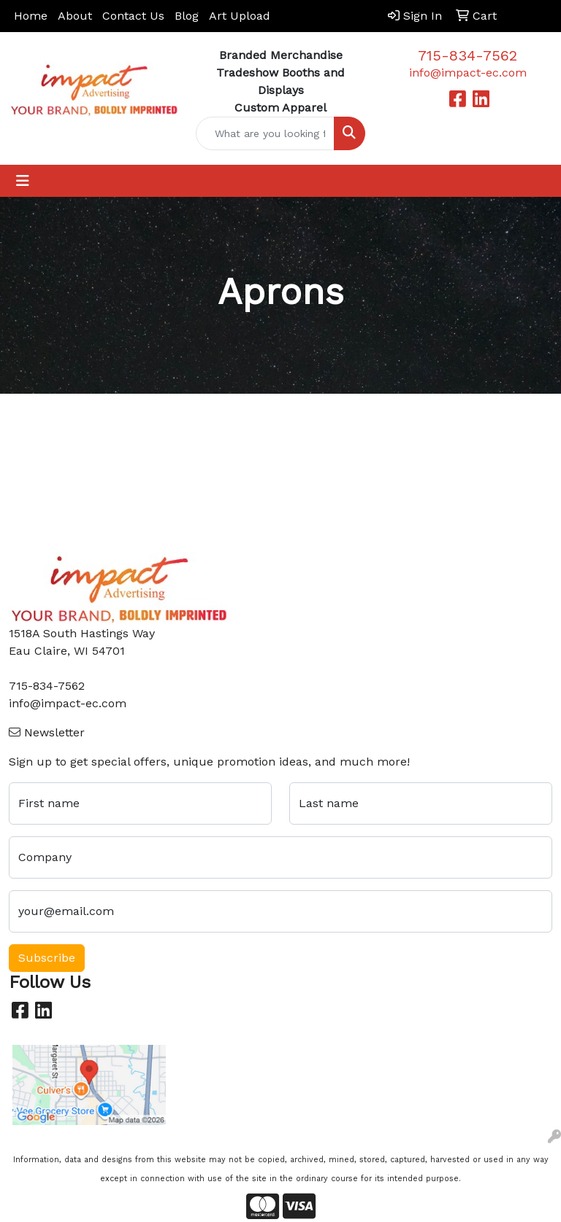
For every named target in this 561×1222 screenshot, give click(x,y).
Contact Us (133, 16)
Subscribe (46, 958)
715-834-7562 (467, 55)
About (75, 16)
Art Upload (239, 16)
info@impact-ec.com (468, 72)
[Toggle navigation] (22, 181)
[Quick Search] (265, 133)
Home (30, 16)
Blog (187, 16)
